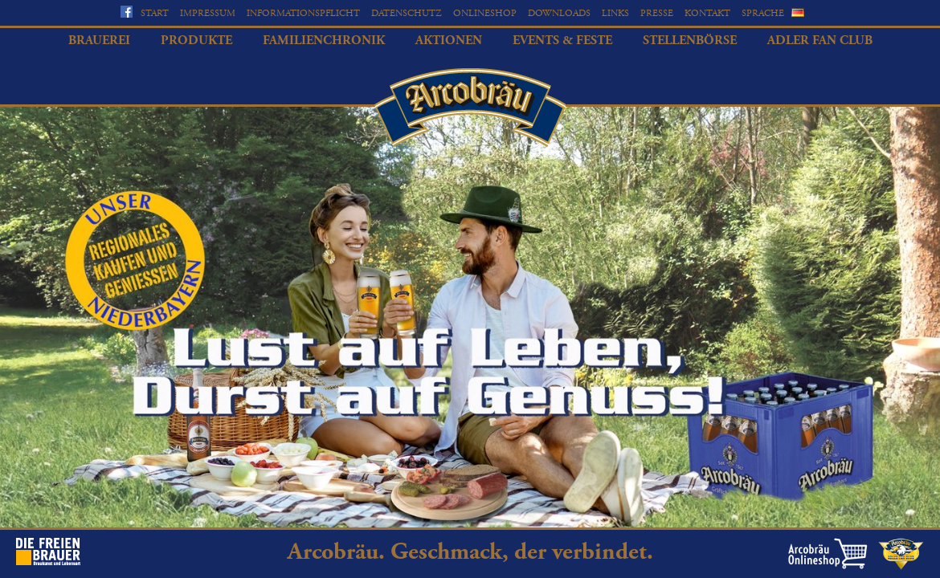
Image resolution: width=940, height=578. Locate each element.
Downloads (559, 13)
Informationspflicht (303, 13)
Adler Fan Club (820, 40)
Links (615, 13)
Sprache (763, 13)
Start (155, 13)
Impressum (207, 13)
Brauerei (99, 40)
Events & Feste (562, 40)
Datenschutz (406, 13)
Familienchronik (324, 40)
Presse (656, 13)
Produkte (196, 40)
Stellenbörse (690, 40)
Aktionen (448, 40)
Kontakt (707, 13)
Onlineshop (485, 13)
